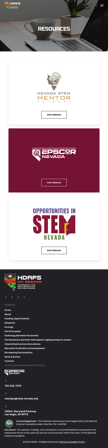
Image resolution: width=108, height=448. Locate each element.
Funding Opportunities (17, 318)
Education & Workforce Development (25, 348)
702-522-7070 (13, 385)
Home (8, 310)
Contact (9, 361)
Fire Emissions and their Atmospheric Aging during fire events (38, 339)
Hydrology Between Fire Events (21, 335)
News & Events (12, 356)
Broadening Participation (18, 352)
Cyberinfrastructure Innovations (22, 344)
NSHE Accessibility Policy (72, 441)
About (8, 314)
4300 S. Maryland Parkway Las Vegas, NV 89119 (20, 413)
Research (10, 322)
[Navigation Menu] (102, 5)
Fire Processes (13, 331)
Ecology (9, 327)
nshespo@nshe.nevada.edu (21, 398)
